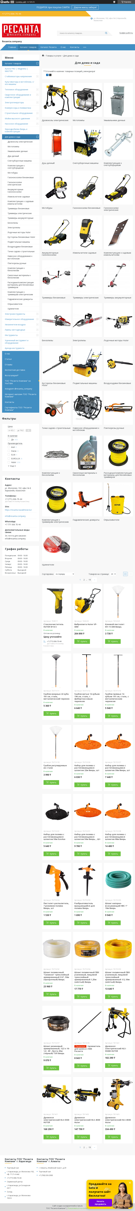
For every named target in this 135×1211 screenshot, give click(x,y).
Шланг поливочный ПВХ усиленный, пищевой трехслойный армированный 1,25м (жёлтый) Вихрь (86, 977)
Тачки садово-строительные (21, 251)
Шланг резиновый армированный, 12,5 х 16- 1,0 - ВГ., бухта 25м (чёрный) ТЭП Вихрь (57, 1050)
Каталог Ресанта (48, 47)
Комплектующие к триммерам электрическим (20, 293)
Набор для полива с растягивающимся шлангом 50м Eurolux (54, 836)
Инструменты (11, 335)
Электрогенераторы (14, 102)
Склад (9, 1191)
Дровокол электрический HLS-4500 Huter (87, 1120)
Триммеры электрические (20, 213)
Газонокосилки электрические (15, 183)
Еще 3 (13, 466)
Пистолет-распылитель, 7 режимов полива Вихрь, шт (56, 905)
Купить (84, 641)
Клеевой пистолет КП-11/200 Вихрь (114, 625)
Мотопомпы (13, 146)
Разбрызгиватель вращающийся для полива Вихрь (84, 905)
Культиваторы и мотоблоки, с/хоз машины (19, 83)
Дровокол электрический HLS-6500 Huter (118, 1120)
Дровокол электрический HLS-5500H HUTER (115, 1048)
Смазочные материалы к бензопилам (19, 276)
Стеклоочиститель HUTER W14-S (54, 625)
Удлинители (13, 308)
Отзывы (8, 364)
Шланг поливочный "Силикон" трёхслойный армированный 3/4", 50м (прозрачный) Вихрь (56, 976)
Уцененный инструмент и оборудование (16, 341)
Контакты (74, 47)
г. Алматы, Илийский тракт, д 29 (52, 1168)
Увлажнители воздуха (15, 324)
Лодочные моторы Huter (19, 232)
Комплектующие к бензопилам (16, 269)
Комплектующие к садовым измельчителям (20, 202)
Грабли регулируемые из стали (55, 766)
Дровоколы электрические (20, 141)
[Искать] (106, 33)
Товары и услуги (53, 56)
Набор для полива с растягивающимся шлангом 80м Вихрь (115, 836)
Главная (12, 47)
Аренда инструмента (14, 348)
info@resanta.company (15, 516)
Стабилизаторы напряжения (18, 76)
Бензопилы (13, 222)
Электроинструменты (15, 314)
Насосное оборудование (16, 123)
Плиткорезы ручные (17, 263)
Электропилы (14, 227)
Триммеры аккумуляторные (20, 218)
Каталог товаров (28, 47)
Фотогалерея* (11, 375)
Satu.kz (80, 1206)
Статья (8, 359)
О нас (63, 47)
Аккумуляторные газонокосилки (15, 190)
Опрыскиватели (15, 304)
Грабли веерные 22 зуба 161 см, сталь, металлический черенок (57, 696)
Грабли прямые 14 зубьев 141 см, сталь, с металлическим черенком (117, 698)
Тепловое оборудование (16, 89)
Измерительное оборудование (19, 319)
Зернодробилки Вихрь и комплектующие (16, 130)
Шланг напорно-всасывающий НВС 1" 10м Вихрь (116, 905)
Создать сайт (21, 2)
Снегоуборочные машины (20, 160)
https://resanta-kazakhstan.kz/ (18, 510)
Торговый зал (13, 1168)
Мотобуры (13, 172)
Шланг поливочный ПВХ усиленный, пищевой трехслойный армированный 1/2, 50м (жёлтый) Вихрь (117, 977)
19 (90, 579)
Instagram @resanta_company (18, 388)
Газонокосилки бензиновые (21, 177)
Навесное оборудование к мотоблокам (20, 257)
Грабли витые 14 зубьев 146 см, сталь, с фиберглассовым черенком (87, 698)
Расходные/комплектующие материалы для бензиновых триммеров (21, 285)
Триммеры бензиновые (18, 208)
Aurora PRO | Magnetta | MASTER (16, 69)
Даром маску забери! (85, 7)
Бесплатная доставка (15, 370)
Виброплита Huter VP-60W (85, 625)
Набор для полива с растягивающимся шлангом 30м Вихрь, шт (117, 768)
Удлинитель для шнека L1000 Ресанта (87, 1049)
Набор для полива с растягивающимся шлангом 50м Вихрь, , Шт (87, 836)
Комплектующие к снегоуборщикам (16, 166)
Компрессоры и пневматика (18, 108)
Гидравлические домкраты (20, 299)
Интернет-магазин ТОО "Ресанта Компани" (20, 395)
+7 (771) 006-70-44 (14, 1178)
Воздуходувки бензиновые (20, 246)
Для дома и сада (12, 137)
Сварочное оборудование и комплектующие (18, 96)
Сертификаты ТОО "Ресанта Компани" (18, 408)
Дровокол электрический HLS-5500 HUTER (56, 1120)
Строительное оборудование (19, 113)
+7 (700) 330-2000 (46, 1175)
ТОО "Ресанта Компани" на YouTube (18, 382)
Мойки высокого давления (17, 118)
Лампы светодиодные (15, 329)
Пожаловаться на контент (78, 1208)
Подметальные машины (19, 242)
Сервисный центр (15, 1181)
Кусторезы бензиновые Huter (21, 237)
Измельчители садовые (19, 196)
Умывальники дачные (18, 151)
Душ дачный (13, 156)
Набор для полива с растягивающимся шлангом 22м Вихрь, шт (86, 768)
